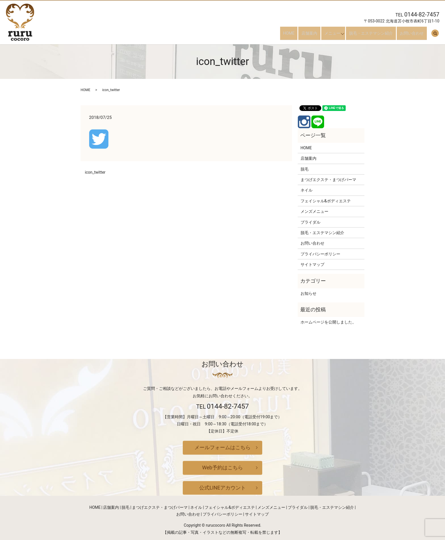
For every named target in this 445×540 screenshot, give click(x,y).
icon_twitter (95, 172)
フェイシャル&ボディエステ (326, 201)
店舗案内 (316, 35)
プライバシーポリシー (320, 254)
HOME (298, 35)
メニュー (335, 35)
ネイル (306, 190)
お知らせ (308, 293)
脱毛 (304, 169)
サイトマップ (312, 264)
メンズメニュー (314, 211)
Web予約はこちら (222, 467)
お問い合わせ (415, 35)
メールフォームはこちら (222, 448)
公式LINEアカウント (222, 488)
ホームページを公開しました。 (328, 322)
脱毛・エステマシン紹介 (377, 35)
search (435, 35)
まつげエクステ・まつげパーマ (328, 179)
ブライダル (310, 222)
